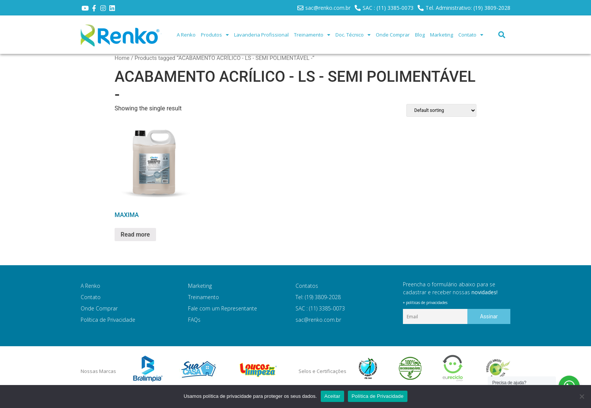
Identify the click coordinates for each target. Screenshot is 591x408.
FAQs (194, 319)
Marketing (441, 34)
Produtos (215, 35)
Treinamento (312, 35)
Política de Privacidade (108, 319)
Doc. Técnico (353, 35)
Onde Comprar (393, 34)
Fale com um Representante (222, 308)
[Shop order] (441, 110)
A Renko (186, 34)
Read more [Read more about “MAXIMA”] (135, 234)
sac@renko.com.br (318, 319)
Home (122, 58)
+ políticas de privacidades (425, 302)
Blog (420, 34)
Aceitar (332, 396)
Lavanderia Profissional (261, 34)
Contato (470, 35)
